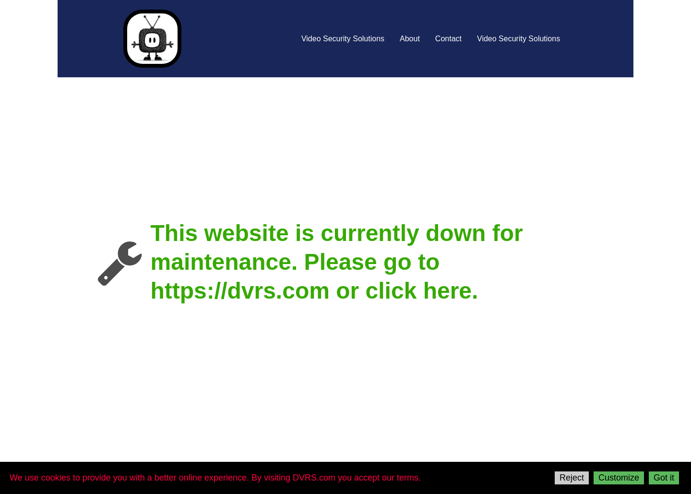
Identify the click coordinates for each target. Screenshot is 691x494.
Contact (448, 39)
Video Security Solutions (342, 39)
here (447, 290)
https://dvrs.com (240, 290)
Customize (618, 477)
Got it (664, 477)
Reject (572, 477)
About (410, 39)
